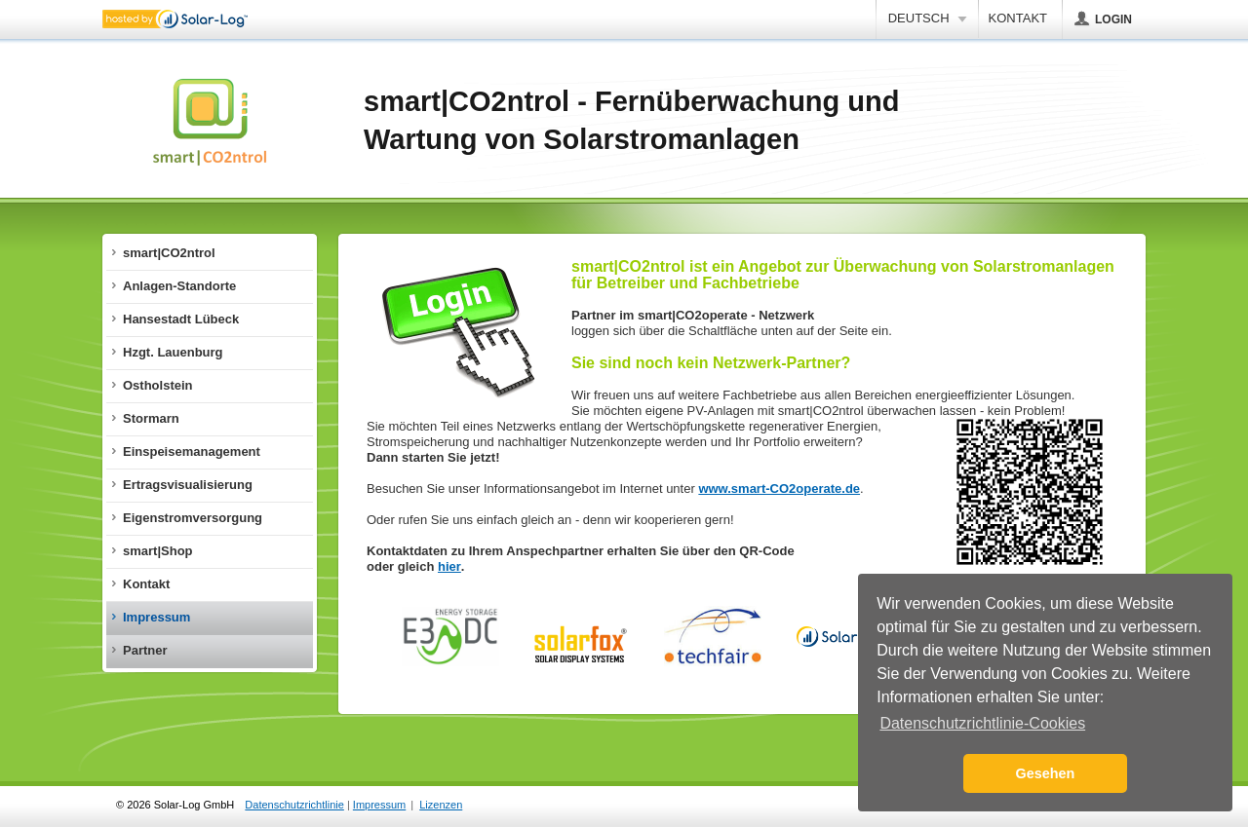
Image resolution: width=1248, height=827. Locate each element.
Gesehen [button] (1045, 773)
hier (449, 566)
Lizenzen (440, 804)
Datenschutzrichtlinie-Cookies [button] (982, 723)
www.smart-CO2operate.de (779, 488)
